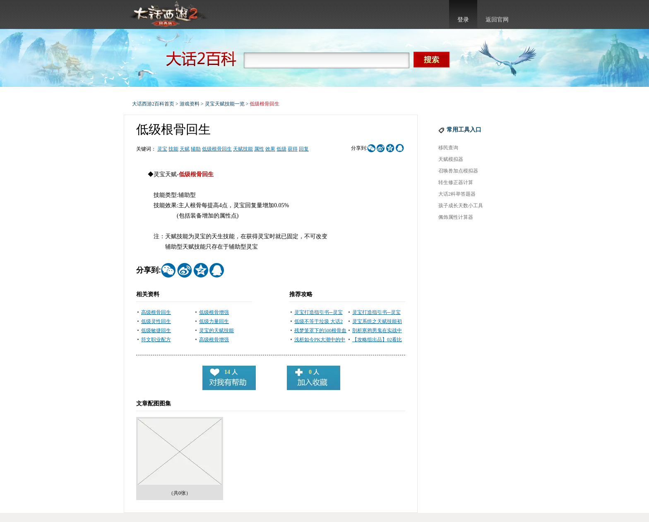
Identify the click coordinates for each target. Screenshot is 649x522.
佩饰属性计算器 (455, 217)
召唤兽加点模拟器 (458, 171)
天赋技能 (243, 149)
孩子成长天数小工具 (460, 205)
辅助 (196, 149)
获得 (293, 149)
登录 (463, 20)
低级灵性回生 (156, 321)
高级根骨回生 (156, 312)
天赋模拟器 (450, 159)
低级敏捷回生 (156, 330)
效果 (270, 149)
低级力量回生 (214, 321)
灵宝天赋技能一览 (225, 104)
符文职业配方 (156, 339)
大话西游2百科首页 (153, 104)
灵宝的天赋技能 (216, 330)
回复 (304, 149)
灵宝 (162, 149)
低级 (281, 149)
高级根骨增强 (214, 339)
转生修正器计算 (455, 182)
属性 (259, 149)
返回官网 (497, 20)
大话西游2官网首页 (168, 14)
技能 (173, 149)
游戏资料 (190, 104)
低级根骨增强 (214, 312)
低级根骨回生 (217, 149)
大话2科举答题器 (457, 194)
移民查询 (448, 148)
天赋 (185, 149)
